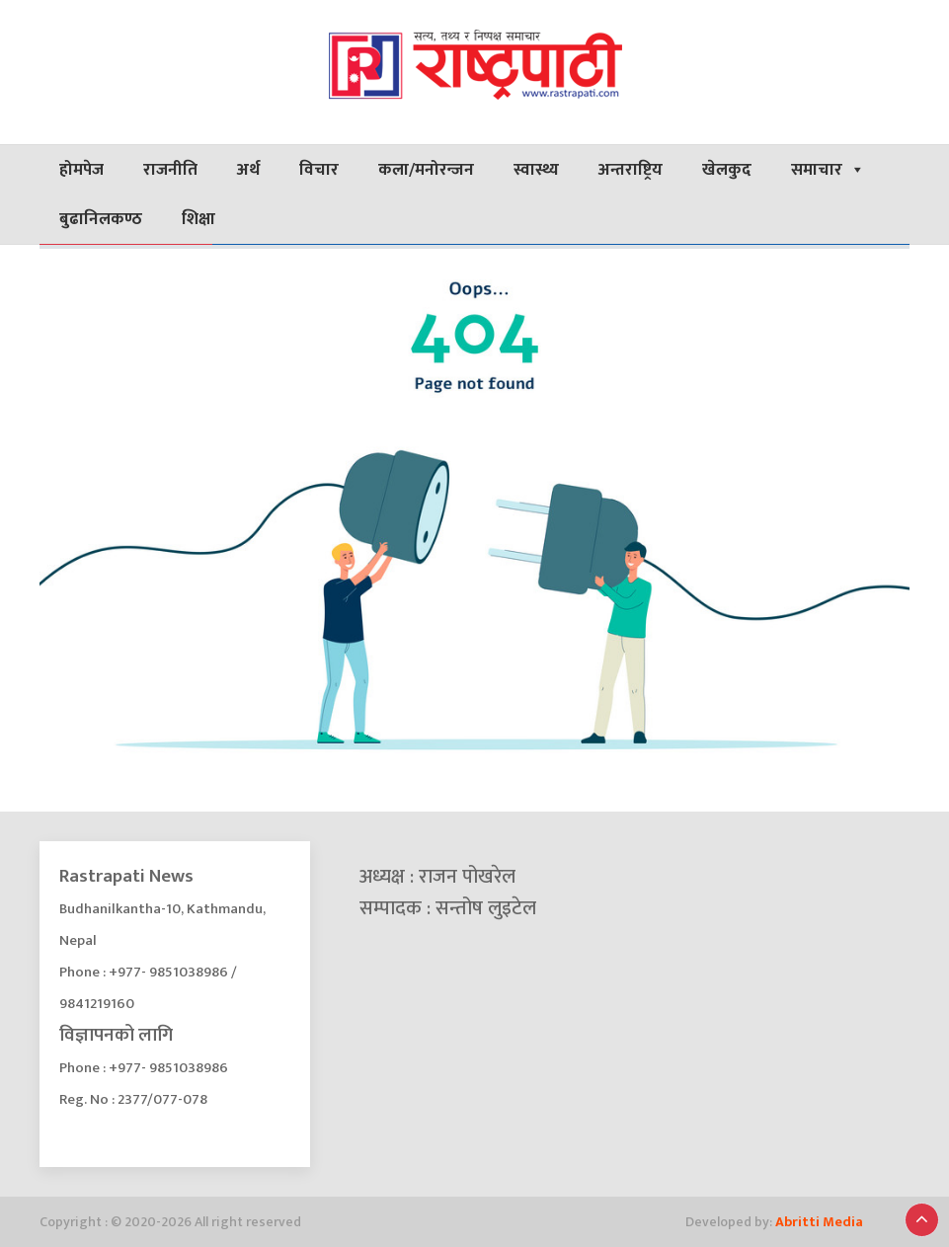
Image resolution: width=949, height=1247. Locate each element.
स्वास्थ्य (536, 170)
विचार (319, 170)
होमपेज (81, 170)
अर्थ (248, 170)
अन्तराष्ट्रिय (630, 170)
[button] (922, 1220)
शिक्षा (198, 219)
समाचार (828, 170)
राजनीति (170, 170)
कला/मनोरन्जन (426, 170)
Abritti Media (819, 1221)
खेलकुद (726, 170)
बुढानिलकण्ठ (100, 219)
